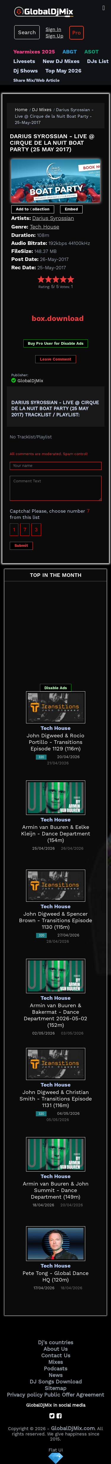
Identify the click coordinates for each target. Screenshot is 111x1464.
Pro (76, 32)
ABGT (69, 51)
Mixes (55, 1362)
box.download (58, 318)
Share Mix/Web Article (36, 80)
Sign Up (54, 36)
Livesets (24, 61)
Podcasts (55, 1368)
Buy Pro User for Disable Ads (55, 343)
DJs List (98, 61)
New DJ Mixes (61, 61)
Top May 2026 (63, 70)
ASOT (91, 51)
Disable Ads (55, 688)
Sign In (53, 29)
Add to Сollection (32, 209)
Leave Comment (55, 359)
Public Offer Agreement (74, 1394)
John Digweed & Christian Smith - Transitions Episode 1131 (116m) (56, 1098)
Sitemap (55, 1388)
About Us (55, 1349)
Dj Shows (25, 70)
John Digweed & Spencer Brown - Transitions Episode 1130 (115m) (55, 920)
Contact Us (55, 1355)
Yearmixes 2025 (34, 51)
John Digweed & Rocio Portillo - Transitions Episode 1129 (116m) (55, 742)
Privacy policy (25, 1394)
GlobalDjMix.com (73, 1428)
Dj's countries (55, 1342)
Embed (71, 209)
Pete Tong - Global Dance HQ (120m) (55, 1276)
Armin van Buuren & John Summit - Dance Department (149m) (56, 1190)
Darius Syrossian (53, 218)
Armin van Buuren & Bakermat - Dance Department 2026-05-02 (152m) (55, 1015)
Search (27, 32)
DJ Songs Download (56, 1381)
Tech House (44, 226)
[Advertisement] (59, 299)
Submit (21, 545)
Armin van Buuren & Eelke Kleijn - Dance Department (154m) (55, 833)
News (55, 1375)
